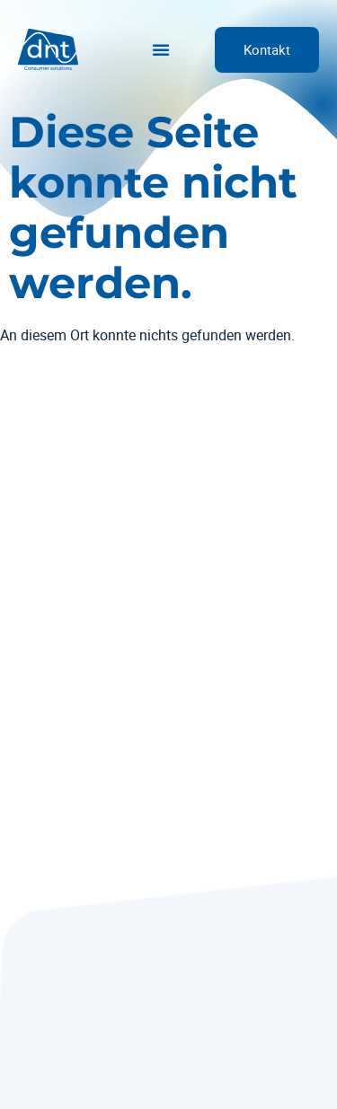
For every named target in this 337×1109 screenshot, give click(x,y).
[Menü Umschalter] (161, 49)
